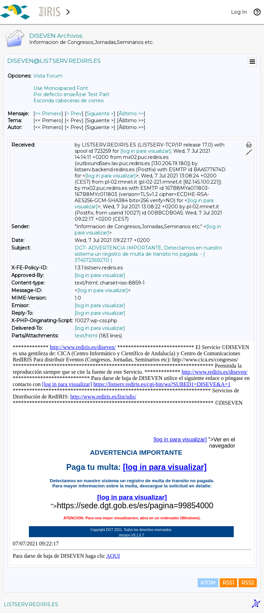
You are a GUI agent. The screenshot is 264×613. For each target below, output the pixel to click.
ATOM (208, 583)
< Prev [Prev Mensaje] (74, 114)
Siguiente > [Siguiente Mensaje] (100, 114)
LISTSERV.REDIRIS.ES (31, 604)
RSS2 (247, 583)
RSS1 (228, 583)
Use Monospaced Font (60, 88)
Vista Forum (48, 76)
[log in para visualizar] (145, 151)
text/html (86, 336)
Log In (239, 12)
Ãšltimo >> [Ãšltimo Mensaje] (131, 114)
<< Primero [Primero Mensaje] (48, 114)
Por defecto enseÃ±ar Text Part (71, 94)
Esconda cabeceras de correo (68, 100)
